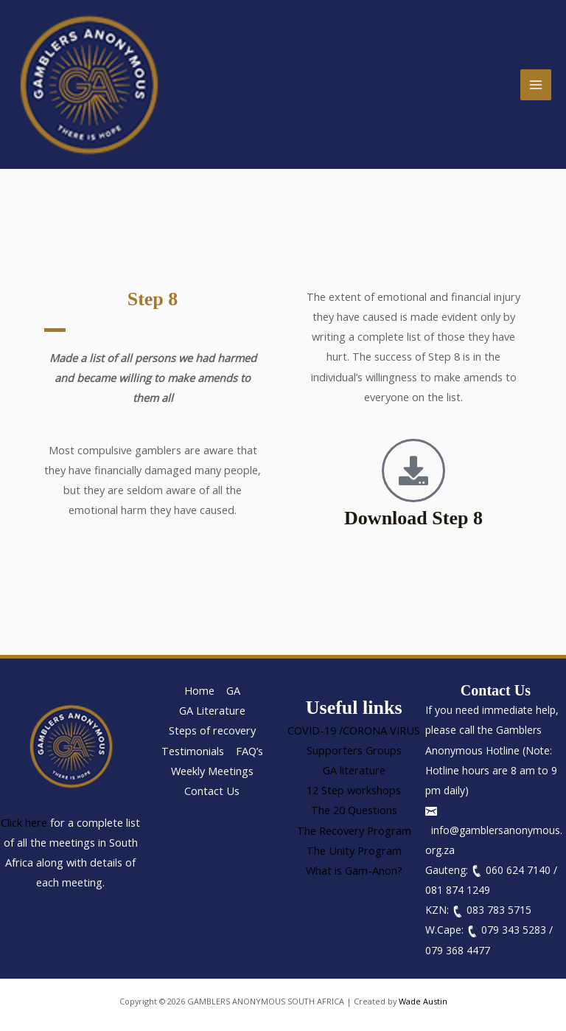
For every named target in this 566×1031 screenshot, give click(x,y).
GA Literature (212, 710)
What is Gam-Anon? (354, 870)
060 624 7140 (518, 870)
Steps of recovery (212, 730)
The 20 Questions (354, 809)
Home (199, 690)
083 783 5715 (499, 910)
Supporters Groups (354, 750)
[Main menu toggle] (535, 84)
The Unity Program (354, 850)
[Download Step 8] (413, 470)
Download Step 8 (413, 518)
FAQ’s (249, 750)
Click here (24, 822)
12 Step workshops (354, 789)
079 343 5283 (513, 930)
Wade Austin (423, 1001)
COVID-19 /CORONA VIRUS (353, 730)
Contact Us (212, 790)
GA (233, 690)
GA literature (354, 770)
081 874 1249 (457, 890)
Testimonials (192, 750)
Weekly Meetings (212, 770)
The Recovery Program (354, 830)
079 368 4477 (457, 950)
